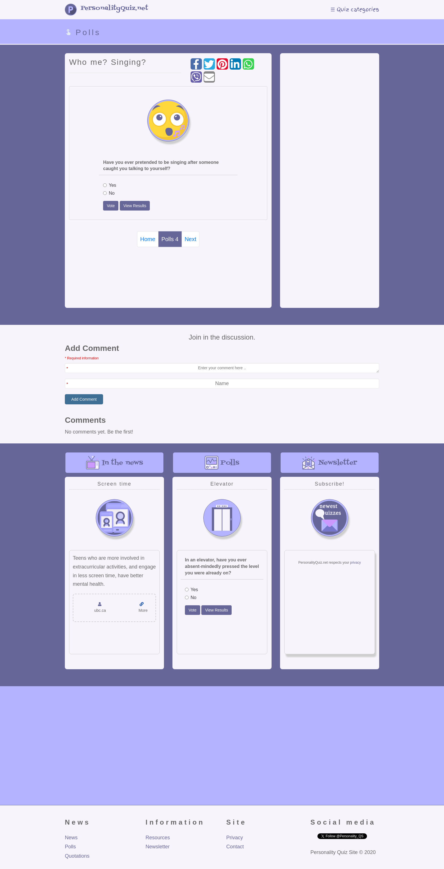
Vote (111, 205)
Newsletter (158, 846)
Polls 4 (169, 239)
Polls (70, 846)
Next (190, 239)
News (71, 837)
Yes (109, 185)
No (108, 193)
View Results (134, 205)
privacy (355, 563)
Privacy (234, 837)
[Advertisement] (329, 173)
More (143, 610)
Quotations (77, 856)
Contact (235, 846)
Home (147, 239)
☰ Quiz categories (354, 9)
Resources (158, 837)
